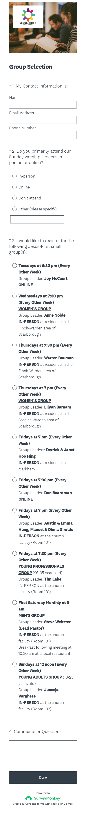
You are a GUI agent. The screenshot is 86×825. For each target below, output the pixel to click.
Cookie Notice (49, 814)
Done (43, 765)
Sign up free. (65, 791)
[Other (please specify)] (37, 219)
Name (14, 97)
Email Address (21, 112)
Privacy (33, 814)
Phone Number (22, 127)
